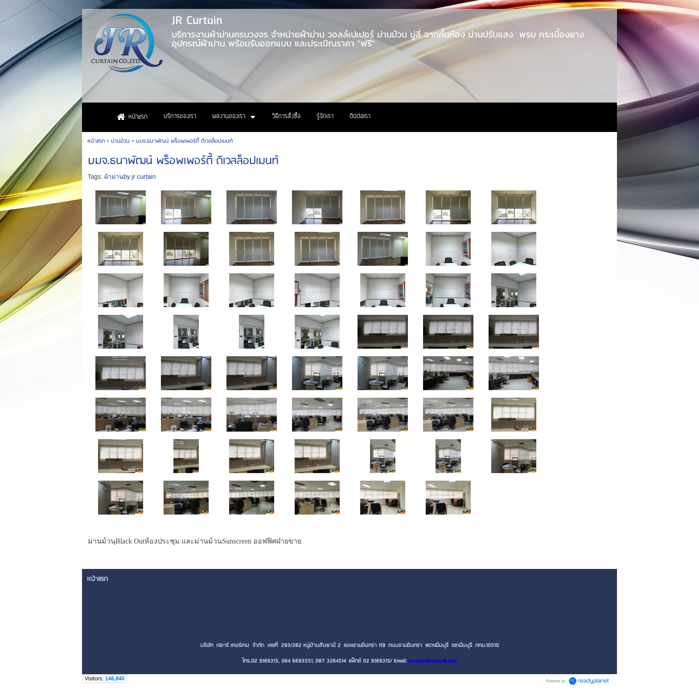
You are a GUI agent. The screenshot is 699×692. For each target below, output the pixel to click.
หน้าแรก (96, 141)
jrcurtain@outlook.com (432, 661)
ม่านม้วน (120, 141)
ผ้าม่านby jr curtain (130, 176)
